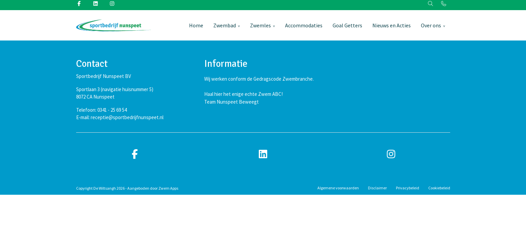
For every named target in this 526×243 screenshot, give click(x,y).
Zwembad (224, 25)
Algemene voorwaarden (338, 187)
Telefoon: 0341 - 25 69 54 (101, 110)
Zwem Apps (168, 188)
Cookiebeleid (439, 187)
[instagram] (391, 154)
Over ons (431, 25)
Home (196, 25)
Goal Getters (347, 25)
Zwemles (260, 25)
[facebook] (135, 154)
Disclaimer (377, 187)
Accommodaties (303, 25)
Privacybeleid (407, 187)
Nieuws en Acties (391, 25)
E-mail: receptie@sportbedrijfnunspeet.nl (119, 117)
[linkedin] (263, 154)
